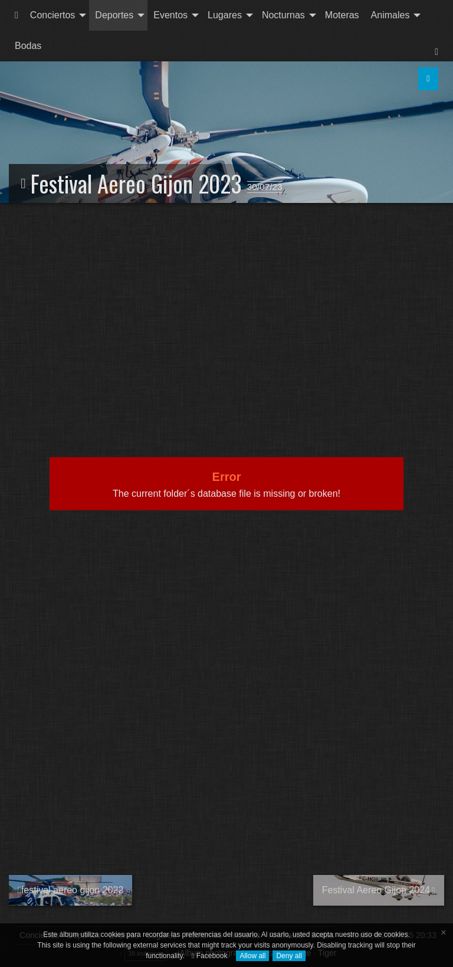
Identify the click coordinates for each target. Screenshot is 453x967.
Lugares (225, 15)
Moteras (342, 15)
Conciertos (52, 15)
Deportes (114, 15)
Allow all (252, 956)
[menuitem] (16, 15)
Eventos (170, 15)
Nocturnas (283, 15)
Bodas (28, 46)
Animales (390, 15)
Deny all (288, 956)
